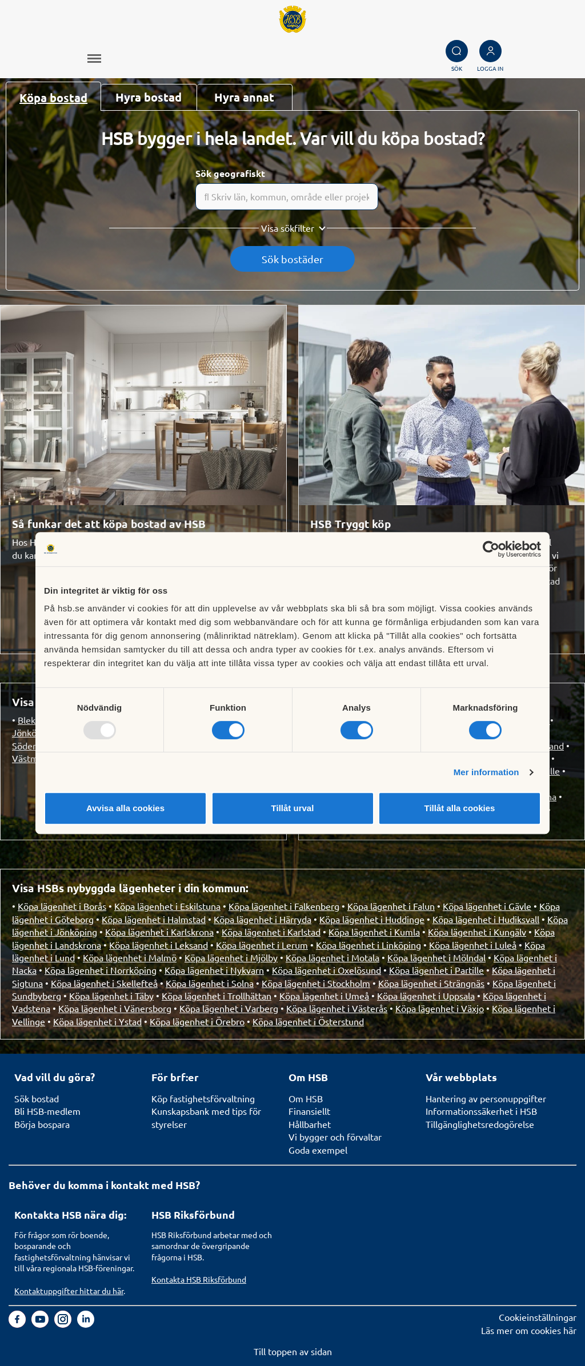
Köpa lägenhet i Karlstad (271, 931)
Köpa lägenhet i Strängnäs (431, 983)
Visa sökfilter (287, 227)
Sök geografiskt (230, 173)
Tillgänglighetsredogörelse (480, 1124)
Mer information (486, 772)
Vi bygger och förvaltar (335, 1136)
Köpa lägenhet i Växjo (439, 1008)
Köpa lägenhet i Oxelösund (326, 970)
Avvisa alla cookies (125, 808)
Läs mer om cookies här (528, 1330)
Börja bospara (42, 1124)
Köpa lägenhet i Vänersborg (114, 1008)
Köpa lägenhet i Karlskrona (159, 931)
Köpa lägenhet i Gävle (487, 906)
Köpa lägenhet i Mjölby (231, 957)
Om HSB (306, 1098)
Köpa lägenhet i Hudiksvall (485, 919)
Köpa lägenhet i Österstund (308, 1021)
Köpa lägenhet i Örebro (197, 1021)
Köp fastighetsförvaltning (203, 1098)
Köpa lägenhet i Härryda (262, 919)
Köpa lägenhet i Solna (210, 983)
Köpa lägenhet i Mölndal (436, 957)
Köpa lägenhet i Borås (62, 906)
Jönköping (33, 732)
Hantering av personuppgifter (486, 1098)
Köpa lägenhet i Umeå (324, 995)
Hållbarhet (310, 1124)
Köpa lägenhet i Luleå (472, 944)
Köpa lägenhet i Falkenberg (284, 906)
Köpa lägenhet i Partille (436, 970)
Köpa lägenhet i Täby (111, 995)
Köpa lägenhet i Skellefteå (104, 983)
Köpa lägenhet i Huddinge (371, 919)
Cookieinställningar (537, 1317)
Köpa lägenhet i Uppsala (426, 995)
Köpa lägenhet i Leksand (158, 944)
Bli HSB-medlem (47, 1111)
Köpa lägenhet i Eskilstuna (167, 906)
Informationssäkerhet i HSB (481, 1111)
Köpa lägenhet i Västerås (336, 1008)
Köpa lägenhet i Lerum (262, 944)
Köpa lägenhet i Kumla (374, 931)
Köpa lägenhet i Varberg (228, 1008)
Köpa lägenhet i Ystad (97, 1021)
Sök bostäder (292, 259)
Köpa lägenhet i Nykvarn (214, 970)
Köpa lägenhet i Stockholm (316, 983)
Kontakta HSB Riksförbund (198, 1279)
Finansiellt (309, 1111)
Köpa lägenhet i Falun (391, 906)
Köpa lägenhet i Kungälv (477, 931)
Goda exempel (318, 1149)
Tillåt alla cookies (459, 808)
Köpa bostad (53, 97)
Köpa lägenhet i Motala (332, 957)
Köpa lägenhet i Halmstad (154, 919)
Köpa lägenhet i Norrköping (101, 970)
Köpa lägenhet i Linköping (368, 944)
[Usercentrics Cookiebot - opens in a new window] (491, 549)
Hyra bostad (148, 97)
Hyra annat (244, 97)
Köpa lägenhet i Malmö (130, 957)
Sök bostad (36, 1098)
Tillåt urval (292, 808)
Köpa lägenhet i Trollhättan (216, 995)
